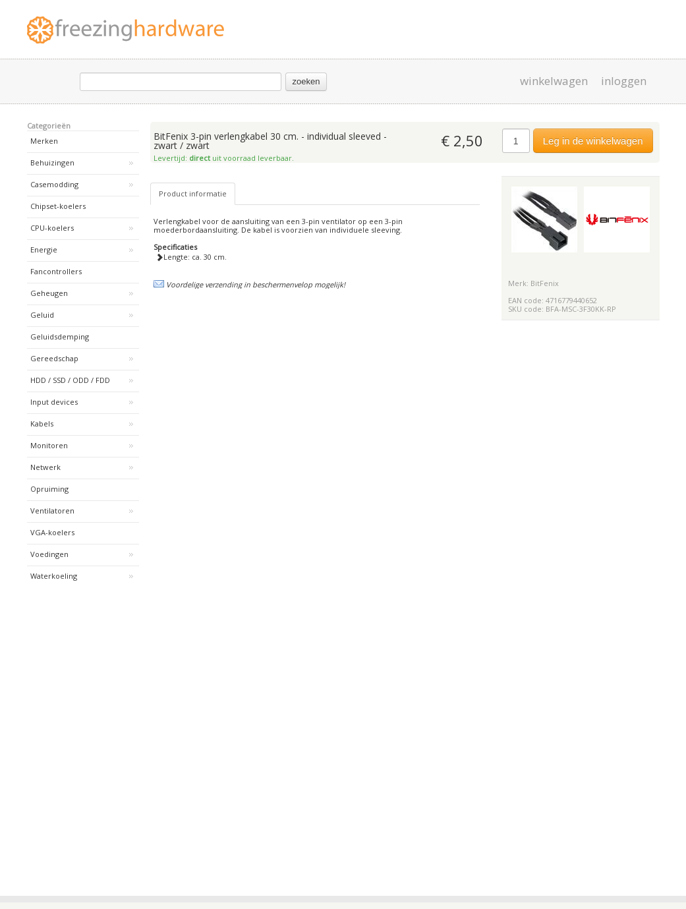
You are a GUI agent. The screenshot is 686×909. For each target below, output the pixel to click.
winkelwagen (554, 81)
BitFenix (544, 283)
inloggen (623, 81)
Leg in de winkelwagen (593, 140)
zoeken (306, 81)
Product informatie (193, 193)
